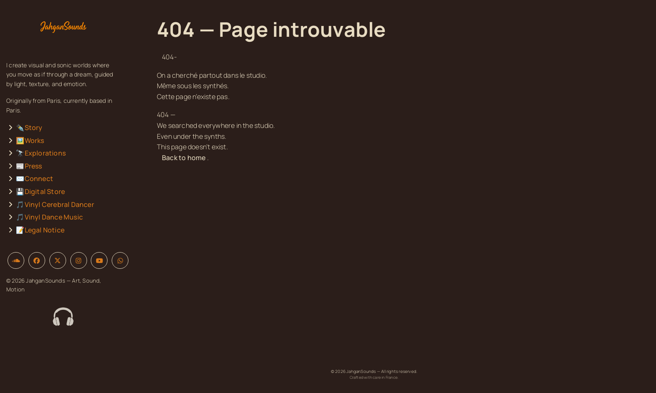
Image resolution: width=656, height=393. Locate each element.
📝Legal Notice (40, 230)
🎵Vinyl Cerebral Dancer (55, 204)
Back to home (183, 157)
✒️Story (29, 127)
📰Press (29, 166)
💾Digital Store (40, 191)
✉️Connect (34, 178)
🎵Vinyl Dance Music (49, 217)
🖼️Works (30, 140)
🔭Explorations (41, 153)
